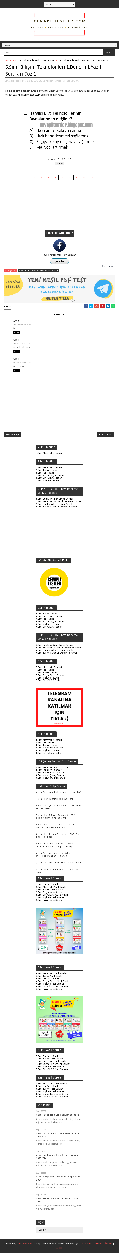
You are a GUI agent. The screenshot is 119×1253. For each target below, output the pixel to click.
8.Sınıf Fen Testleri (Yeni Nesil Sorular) (58, 792)
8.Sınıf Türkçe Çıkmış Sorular (50, 772)
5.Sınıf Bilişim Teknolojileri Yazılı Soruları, (60, 80)
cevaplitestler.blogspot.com (26, 94)
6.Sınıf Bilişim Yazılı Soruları (49, 988)
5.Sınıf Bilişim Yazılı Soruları (49, 899)
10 (91, 177)
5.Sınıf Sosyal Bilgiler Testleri (50, 475)
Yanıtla (16, 333)
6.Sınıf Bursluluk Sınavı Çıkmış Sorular (54, 644)
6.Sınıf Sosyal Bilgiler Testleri (50, 621)
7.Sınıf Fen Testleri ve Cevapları (54, 799)
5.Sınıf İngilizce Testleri (47, 480)
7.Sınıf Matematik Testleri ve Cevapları (58, 863)
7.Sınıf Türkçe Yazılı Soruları (49, 1058)
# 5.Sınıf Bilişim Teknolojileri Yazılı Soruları (38, 270)
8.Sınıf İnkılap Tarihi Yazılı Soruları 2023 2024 (58, 1115)
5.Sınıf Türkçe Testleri (47, 470)
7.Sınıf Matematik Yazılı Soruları (51, 1061)
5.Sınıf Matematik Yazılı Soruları (51, 886)
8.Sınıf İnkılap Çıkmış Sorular (50, 775)
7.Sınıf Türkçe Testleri (47, 672)
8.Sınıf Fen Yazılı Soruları (48, 1086)
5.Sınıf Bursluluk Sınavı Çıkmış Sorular (54, 498)
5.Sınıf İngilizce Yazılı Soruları (50, 897)
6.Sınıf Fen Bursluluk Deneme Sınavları (55, 650)
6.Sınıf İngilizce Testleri (47, 624)
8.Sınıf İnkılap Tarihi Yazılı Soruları (52, 1093)
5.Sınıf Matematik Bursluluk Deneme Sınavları (59, 501)
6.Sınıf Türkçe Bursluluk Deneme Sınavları (56, 652)
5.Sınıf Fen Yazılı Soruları (48, 884)
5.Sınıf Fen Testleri (45, 472)
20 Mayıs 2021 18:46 (23, 324)
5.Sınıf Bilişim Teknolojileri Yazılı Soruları (36, 60)
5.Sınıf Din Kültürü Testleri (49, 477)
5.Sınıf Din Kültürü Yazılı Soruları (52, 894)
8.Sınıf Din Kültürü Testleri (49, 752)
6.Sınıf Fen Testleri (45, 618)
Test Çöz (86, 1243)
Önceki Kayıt (105, 434)
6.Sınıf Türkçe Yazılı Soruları (49, 975)
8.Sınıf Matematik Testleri (49, 739)
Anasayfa (10, 60)
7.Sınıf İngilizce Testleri (47, 677)
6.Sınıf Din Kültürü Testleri (49, 626)
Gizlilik (59, 1248)
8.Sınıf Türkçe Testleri (47, 745)
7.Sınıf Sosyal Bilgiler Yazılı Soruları (53, 1063)
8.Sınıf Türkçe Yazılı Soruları (49, 1088)
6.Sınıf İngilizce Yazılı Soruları (50, 983)
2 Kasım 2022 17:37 (22, 343)
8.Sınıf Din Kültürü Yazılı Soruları (52, 1096)
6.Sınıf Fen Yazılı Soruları (48, 978)
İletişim (108, 1243)
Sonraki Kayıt (12, 434)
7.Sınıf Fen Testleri (45, 669)
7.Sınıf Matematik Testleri (49, 667)
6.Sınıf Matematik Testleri (49, 616)
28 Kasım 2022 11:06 (23, 362)
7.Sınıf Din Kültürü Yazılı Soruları (52, 1069)
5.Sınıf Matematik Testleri (49, 467)
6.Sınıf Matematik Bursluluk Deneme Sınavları (59, 647)
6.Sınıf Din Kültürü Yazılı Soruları (52, 986)
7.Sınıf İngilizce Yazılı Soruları (50, 1066)
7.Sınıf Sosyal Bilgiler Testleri (50, 675)
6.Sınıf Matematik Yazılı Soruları (51, 973)
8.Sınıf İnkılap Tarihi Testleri (49, 747)
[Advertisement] (59, 208)
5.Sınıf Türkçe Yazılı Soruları (49, 889)
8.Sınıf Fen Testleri (45, 742)
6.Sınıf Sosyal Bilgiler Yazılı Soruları (53, 981)
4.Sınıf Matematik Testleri (49, 452)
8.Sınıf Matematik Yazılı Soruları (51, 1083)
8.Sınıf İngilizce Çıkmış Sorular (51, 777)
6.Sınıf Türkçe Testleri (47, 613)
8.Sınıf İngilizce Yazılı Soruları (50, 1091)
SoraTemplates (24, 1243)
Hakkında (98, 1243)
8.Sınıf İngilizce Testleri (47, 750)
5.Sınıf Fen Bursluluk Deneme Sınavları (55, 504)
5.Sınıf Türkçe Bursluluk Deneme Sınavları (56, 506)
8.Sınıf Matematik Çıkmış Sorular (52, 767)
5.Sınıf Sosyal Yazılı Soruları (49, 892)
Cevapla (59, 163)
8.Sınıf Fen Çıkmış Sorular (48, 769)
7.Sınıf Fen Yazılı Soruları (48, 1056)
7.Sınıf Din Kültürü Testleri (49, 680)
